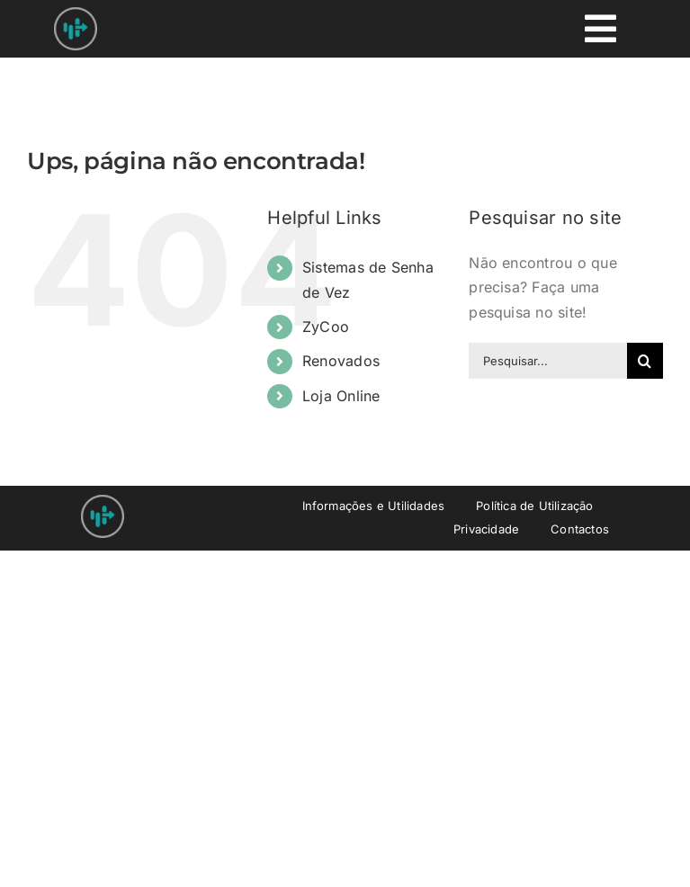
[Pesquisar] (645, 361)
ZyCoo (325, 327)
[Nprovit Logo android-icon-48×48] (102, 502)
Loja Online (341, 396)
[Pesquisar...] (548, 361)
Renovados (341, 361)
